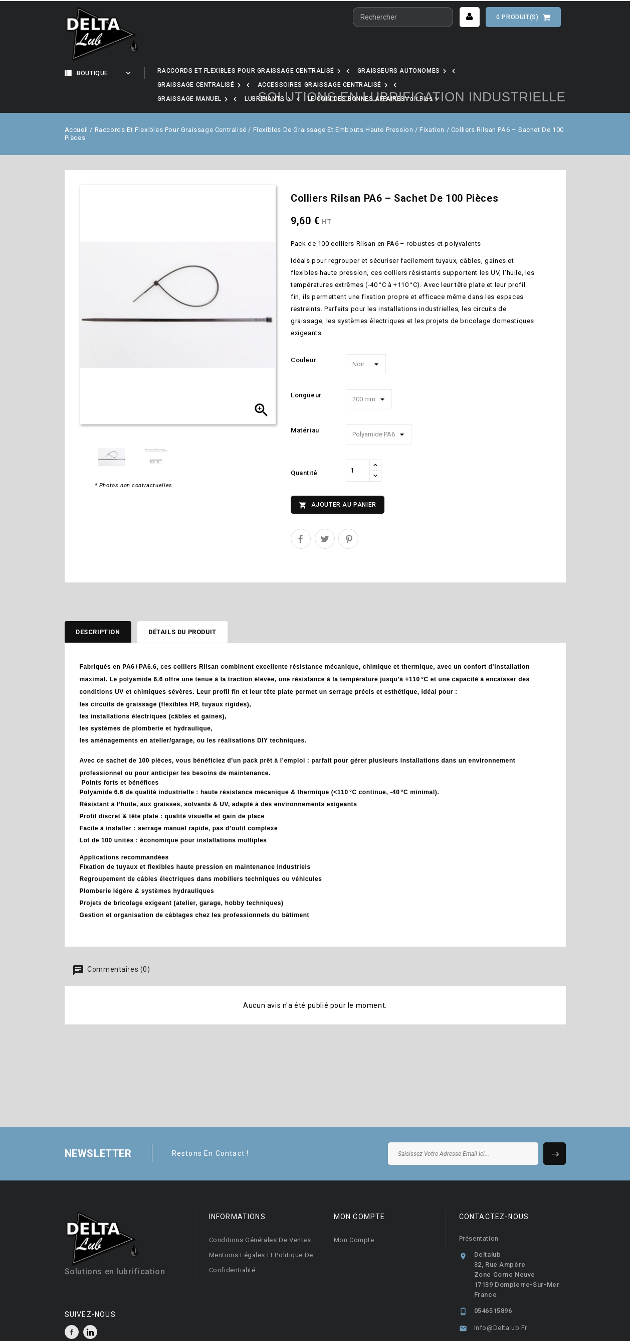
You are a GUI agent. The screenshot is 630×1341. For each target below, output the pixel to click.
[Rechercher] (403, 17)
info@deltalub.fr (501, 1304)
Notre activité (195, 73)
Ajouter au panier (337, 480)
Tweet (324, 513)
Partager (300, 513)
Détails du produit (198, 607)
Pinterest (348, 513)
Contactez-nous (494, 1193)
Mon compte (354, 1217)
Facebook (71, 1308)
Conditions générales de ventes (260, 1217)
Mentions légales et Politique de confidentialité (261, 1239)
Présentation (479, 1215)
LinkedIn (90, 1308)
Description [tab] (103, 607)
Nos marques (273, 73)
